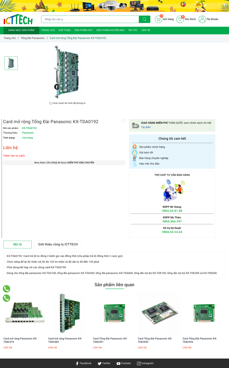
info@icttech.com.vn (114, 346)
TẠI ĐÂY (214, 57)
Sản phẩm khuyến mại (110, 30)
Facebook (83, 294)
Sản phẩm (10, 327)
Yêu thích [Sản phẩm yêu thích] (186, 19)
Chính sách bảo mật (53, 316)
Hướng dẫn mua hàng (54, 332)
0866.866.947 (204, 151)
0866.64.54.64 (204, 161)
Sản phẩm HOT (84, 30)
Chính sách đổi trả (52, 337)
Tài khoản (208, 19)
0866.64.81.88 (204, 140)
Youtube (124, 294)
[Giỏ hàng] (164, 19)
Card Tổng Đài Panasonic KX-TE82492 (155, 271)
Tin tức (133, 30)
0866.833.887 (145, 346)
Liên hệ (145, 30)
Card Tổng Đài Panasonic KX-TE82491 (110, 271)
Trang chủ (48, 30)
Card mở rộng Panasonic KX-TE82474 (20, 271)
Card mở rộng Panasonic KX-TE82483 (65, 271)
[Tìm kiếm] (144, 19)
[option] (67, 72)
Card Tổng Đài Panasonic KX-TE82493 (200, 271)
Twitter (104, 294)
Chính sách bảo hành (53, 327)
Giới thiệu (64, 30)
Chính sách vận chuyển (54, 321)
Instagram (145, 294)
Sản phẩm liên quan (114, 216)
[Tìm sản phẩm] (90, 19)
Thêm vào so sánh (127, 86)
